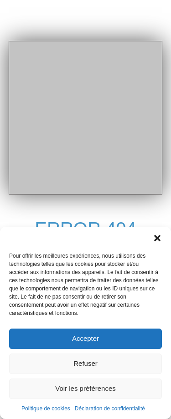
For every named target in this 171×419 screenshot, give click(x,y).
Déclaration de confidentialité (110, 408)
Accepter (85, 338)
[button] (157, 238)
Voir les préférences (85, 388)
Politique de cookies (45, 408)
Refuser (85, 363)
